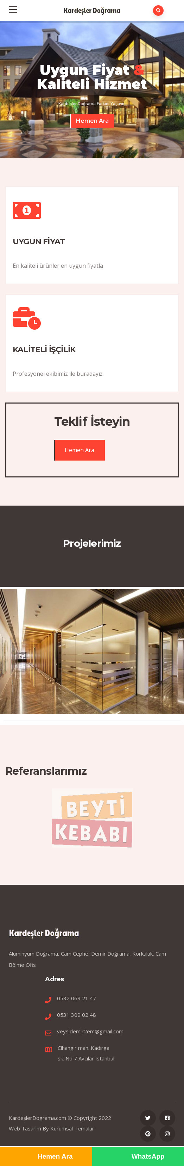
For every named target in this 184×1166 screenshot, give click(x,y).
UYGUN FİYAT (39, 241)
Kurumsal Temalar (72, 1128)
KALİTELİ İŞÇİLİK (44, 349)
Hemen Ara (92, 121)
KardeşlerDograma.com (37, 1117)
